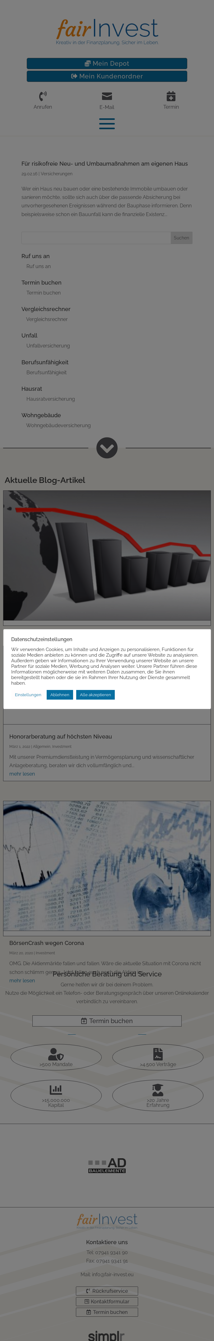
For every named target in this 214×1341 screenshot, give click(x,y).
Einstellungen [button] (28, 694)
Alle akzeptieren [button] (95, 694)
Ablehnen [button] (59, 694)
